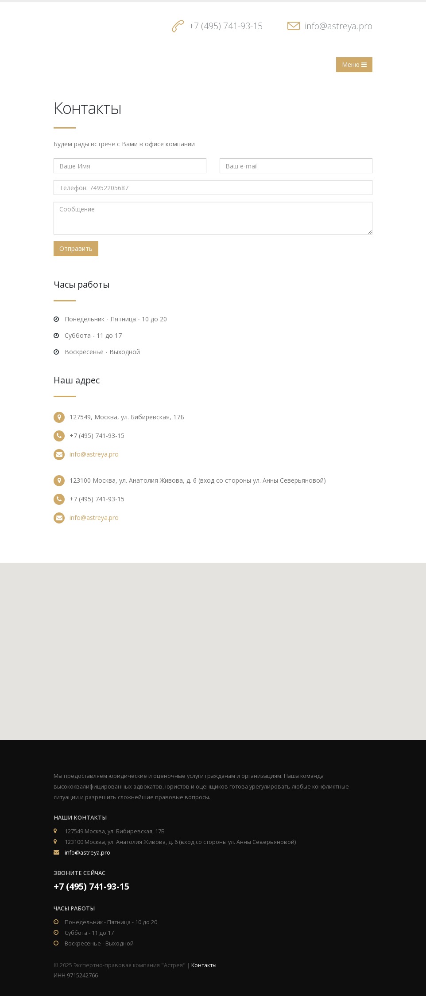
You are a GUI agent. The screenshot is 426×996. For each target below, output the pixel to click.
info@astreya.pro (338, 26)
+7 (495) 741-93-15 (226, 26)
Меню (354, 64)
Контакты (204, 965)
